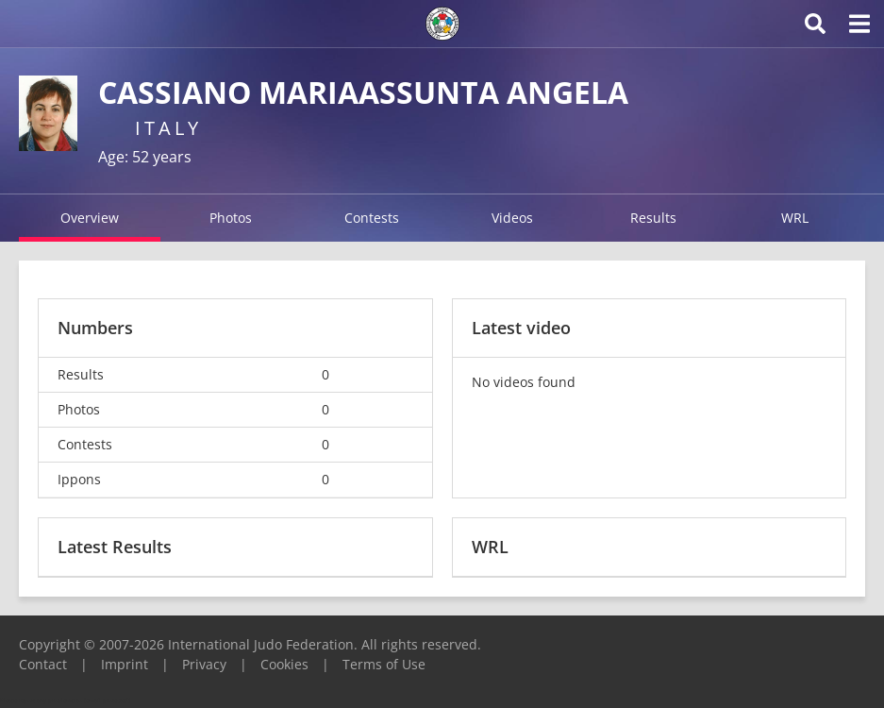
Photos (230, 218)
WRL (795, 218)
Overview (89, 218)
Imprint (124, 664)
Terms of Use (383, 664)
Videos (512, 218)
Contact (43, 664)
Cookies (284, 664)
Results (653, 218)
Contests (371, 218)
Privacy (204, 664)
